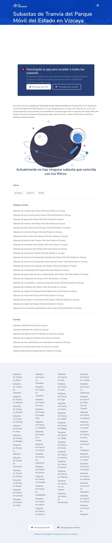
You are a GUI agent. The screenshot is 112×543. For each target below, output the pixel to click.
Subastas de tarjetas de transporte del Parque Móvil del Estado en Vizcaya (45, 291)
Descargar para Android (67, 87)
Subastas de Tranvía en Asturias (18, 419)
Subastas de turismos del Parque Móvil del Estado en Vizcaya (39, 240)
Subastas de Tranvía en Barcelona (17, 462)
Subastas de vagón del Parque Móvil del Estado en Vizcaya (38, 304)
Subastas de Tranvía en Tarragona (84, 445)
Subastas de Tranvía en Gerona (39, 469)
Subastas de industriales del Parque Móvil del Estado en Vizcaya (40, 244)
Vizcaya (18, 193)
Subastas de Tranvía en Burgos (17, 483)
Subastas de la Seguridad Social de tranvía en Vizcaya (35, 346)
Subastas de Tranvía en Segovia (85, 415)
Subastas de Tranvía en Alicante (18, 399)
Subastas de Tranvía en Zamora (84, 498)
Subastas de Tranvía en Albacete (17, 388)
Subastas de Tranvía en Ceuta (39, 402)
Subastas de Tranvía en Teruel (84, 457)
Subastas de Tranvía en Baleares (17, 449)
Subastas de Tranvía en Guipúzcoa (39, 458)
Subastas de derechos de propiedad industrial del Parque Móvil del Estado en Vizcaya (49, 257)
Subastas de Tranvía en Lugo (62, 396)
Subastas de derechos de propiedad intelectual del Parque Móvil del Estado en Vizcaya (50, 261)
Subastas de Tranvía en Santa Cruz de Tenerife (84, 402)
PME (41, 193)
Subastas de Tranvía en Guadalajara (40, 490)
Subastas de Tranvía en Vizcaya (17, 473)
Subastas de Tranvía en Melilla (62, 435)
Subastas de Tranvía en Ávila (17, 428)
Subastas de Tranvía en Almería (17, 409)
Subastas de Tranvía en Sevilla (84, 425)
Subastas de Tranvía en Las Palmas (62, 485)
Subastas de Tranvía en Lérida (62, 406)
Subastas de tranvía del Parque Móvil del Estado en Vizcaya (38, 295)
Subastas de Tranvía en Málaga (62, 425)
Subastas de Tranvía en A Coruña (39, 436)
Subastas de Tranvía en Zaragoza (84, 510)
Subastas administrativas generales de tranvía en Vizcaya (37, 351)
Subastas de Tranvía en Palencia (63, 474)
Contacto (74, 534)
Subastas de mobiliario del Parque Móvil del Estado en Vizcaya (39, 287)
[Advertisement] (56, 43)
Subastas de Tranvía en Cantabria (39, 378)
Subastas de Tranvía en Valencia (85, 476)
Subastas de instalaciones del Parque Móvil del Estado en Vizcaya (41, 270)
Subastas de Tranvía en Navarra (62, 454)
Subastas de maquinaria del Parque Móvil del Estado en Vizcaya (40, 278)
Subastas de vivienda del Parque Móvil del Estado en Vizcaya (39, 211)
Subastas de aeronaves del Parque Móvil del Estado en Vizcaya (40, 249)
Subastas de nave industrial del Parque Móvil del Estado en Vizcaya (41, 228)
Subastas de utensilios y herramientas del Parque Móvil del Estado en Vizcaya (46, 299)
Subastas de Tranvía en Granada (40, 479)
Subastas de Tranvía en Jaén (62, 377)
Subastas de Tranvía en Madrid (62, 416)
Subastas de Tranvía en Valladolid (84, 487)
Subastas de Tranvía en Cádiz (17, 502)
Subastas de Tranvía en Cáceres (18, 492)
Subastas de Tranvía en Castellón (39, 391)
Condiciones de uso (61, 534)
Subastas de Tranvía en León (62, 387)
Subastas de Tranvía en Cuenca (39, 447)
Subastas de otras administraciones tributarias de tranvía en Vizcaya (41, 342)
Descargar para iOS (39, 87)
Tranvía (30, 193)
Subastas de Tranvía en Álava (17, 377)
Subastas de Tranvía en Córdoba (40, 425)
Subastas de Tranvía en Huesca (39, 511)
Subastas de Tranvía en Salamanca (84, 388)
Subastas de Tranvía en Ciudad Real (39, 413)
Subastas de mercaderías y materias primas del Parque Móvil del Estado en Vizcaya (48, 283)
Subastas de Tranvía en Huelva (39, 501)
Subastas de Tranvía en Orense (62, 464)
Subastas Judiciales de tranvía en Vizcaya (30, 325)
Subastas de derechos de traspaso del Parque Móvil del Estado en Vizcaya (45, 266)
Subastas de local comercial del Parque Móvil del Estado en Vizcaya (42, 215)
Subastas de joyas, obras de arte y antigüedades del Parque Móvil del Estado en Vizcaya (50, 274)
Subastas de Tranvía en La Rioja (85, 377)
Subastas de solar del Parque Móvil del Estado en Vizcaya (37, 232)
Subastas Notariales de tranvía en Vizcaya (30, 329)
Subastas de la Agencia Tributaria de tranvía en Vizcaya (36, 338)
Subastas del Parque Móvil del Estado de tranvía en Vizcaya (38, 334)
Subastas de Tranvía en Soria (84, 434)
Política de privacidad (42, 534)
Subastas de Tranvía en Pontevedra (63, 498)
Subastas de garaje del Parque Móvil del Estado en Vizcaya (38, 219)
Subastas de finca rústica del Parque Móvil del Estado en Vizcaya (40, 236)
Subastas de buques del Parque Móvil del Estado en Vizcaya (38, 253)
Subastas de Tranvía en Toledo (84, 466)
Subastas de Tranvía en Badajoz (18, 438)
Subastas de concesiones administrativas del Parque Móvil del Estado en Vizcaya (47, 308)
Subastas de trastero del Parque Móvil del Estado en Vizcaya (39, 223)
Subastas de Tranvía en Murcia (62, 445)
